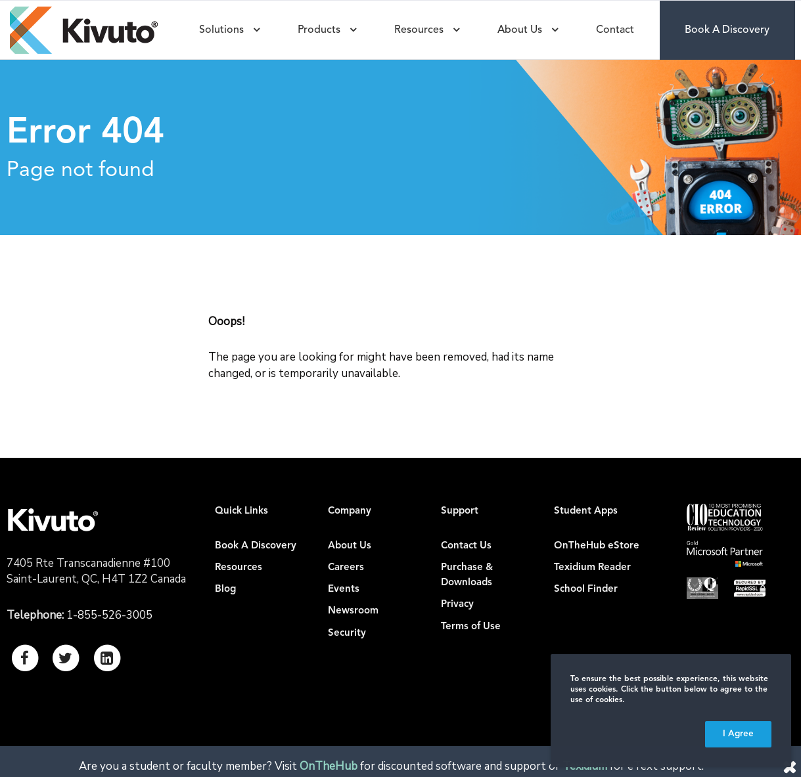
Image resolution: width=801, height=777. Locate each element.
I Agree (738, 734)
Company (349, 511)
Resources (238, 568)
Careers (346, 568)
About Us (349, 546)
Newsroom (353, 611)
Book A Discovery (255, 546)
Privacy (457, 605)
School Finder (586, 589)
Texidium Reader (592, 568)
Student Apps (586, 511)
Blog (225, 589)
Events (343, 589)
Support (459, 511)
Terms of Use (471, 627)
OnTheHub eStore (596, 546)
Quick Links (241, 511)
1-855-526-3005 (109, 615)
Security (347, 633)
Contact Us (466, 546)
